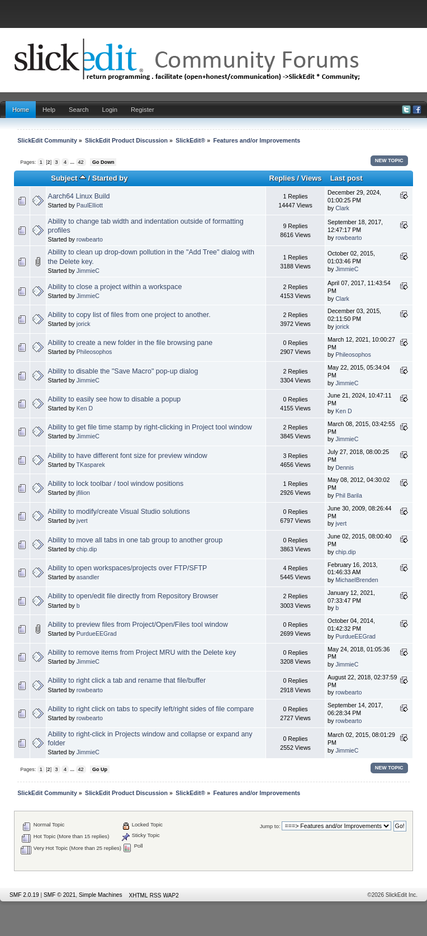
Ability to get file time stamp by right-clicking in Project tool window (150, 427)
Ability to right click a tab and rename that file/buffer (127, 680)
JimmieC (88, 270)
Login (109, 109)
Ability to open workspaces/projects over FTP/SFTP (127, 568)
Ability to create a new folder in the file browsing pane (130, 343)
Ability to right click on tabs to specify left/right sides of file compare (151, 709)
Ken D (85, 408)
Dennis (344, 467)
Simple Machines (100, 895)
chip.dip (87, 549)
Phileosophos (94, 351)
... (73, 162)
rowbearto (90, 239)
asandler (88, 577)
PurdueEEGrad (97, 633)
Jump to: (270, 826)
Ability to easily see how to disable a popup (114, 399)
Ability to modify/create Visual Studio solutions (119, 512)
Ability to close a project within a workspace (115, 287)
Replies (282, 178)
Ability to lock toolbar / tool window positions (116, 484)
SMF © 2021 (59, 895)
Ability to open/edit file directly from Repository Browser (133, 596)
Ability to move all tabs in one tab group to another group (135, 540)
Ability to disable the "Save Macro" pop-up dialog (123, 371)
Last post (346, 178)
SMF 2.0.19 (24, 895)
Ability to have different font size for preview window (127, 456)
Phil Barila (348, 495)
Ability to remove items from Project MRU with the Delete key (142, 652)
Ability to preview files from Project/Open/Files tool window (138, 624)
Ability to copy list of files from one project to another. (129, 315)
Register (142, 109)
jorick (84, 323)
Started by (110, 178)
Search (79, 109)
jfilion (83, 492)
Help (48, 109)
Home (20, 109)
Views (311, 178)
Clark (342, 208)
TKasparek (91, 464)
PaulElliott (90, 205)
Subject (68, 178)
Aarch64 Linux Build (79, 196)
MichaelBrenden (356, 579)
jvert (82, 520)
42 (81, 162)
